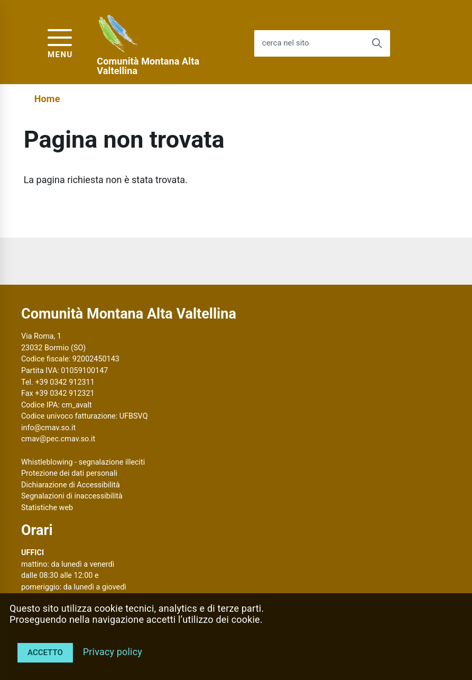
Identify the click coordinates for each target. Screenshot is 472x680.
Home (47, 98)
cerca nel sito (285, 43)
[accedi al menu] (60, 42)
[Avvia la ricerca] (377, 43)
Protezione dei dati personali (69, 473)
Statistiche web (47, 507)
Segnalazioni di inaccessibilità (72, 496)
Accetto (45, 652)
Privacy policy (112, 651)
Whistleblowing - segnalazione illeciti (83, 462)
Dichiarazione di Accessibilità (70, 484)
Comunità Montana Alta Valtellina (148, 66)
